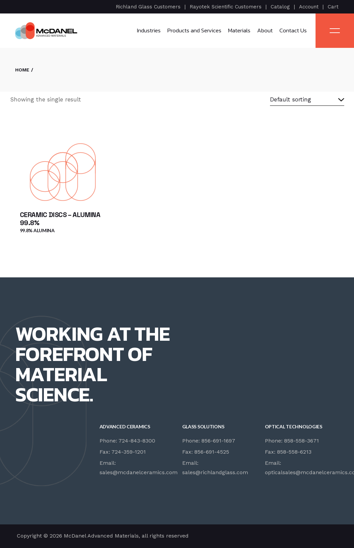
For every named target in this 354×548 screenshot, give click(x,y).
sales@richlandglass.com (215, 472)
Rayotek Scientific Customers (226, 6)
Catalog (280, 6)
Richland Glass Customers (148, 6)
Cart (333, 6)
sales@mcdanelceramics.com (139, 472)
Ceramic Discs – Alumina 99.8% (60, 218)
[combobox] (307, 100)
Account (309, 6)
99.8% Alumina (37, 230)
